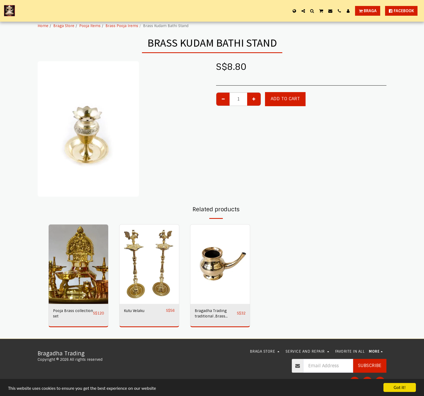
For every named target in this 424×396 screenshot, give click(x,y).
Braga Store (63, 26)
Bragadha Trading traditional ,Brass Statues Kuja (211, 314)
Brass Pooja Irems (121, 26)
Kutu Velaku (134, 311)
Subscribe (369, 365)
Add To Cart (285, 99)
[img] (78, 264)
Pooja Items (90, 26)
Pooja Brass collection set (73, 314)
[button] (303, 11)
